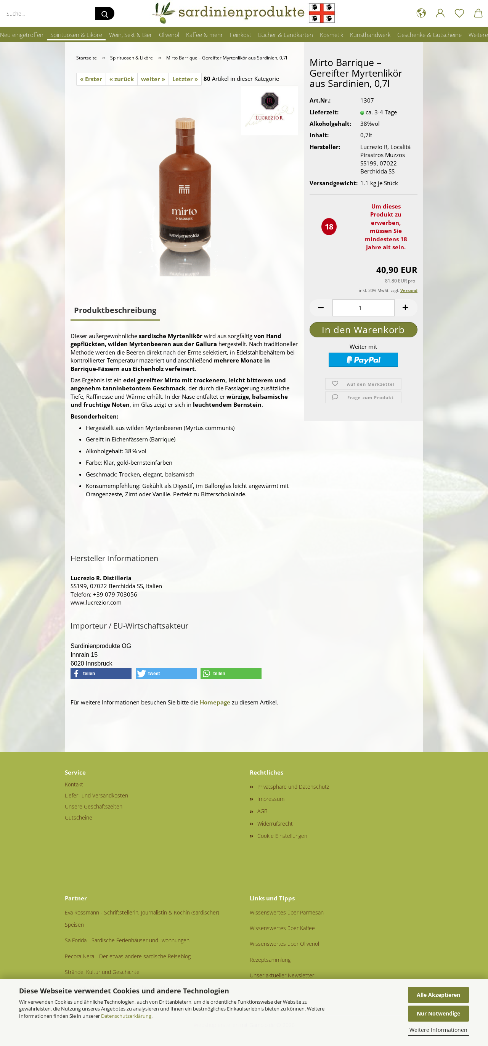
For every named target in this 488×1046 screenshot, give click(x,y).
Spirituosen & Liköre (76, 35)
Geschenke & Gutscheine (429, 35)
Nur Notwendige (438, 1013)
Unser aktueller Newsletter (282, 975)
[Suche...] (104, 13)
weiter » (153, 79)
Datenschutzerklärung (126, 1015)
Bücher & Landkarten (285, 35)
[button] (421, 13)
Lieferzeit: (324, 117)
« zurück (121, 79)
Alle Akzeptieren (438, 994)
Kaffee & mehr (204, 35)
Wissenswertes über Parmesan (287, 912)
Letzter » (185, 79)
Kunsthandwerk (370, 35)
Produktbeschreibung (115, 310)
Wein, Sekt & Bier (130, 35)
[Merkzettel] (459, 13)
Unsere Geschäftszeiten (93, 806)
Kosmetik (331, 35)
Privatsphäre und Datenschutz (293, 786)
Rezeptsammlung (270, 959)
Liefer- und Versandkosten (96, 795)
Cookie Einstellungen (282, 835)
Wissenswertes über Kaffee (282, 928)
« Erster (91, 79)
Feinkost (240, 35)
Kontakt (74, 784)
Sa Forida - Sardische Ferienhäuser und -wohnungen (127, 940)
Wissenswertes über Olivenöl (284, 943)
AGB (262, 811)
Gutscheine (78, 817)
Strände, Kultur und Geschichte (102, 971)
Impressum (270, 798)
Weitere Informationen (438, 1029)
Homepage (215, 702)
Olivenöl (169, 35)
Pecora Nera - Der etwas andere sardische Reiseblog (128, 956)
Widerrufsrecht (275, 823)
